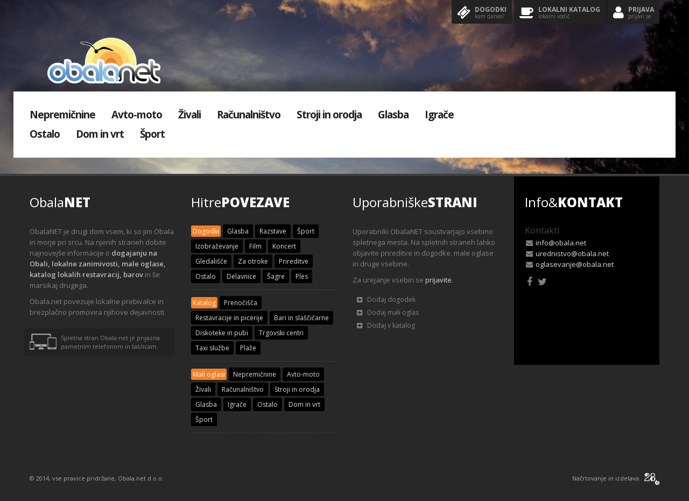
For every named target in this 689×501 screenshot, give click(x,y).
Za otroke (253, 261)
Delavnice (241, 276)
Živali (189, 115)
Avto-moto (136, 115)
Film (255, 246)
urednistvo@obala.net (572, 253)
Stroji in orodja (329, 115)
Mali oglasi (209, 374)
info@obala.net (561, 243)
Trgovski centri (281, 332)
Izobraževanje (216, 246)
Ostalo (45, 134)
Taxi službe (212, 347)
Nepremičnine (62, 115)
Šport (152, 134)
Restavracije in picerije (229, 317)
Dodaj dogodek (386, 299)
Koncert (284, 246)
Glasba (393, 115)
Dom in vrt (100, 134)
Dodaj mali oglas (388, 312)
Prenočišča (240, 302)
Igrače (439, 115)
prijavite (438, 280)
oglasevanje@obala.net (575, 264)
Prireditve (293, 261)
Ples (302, 276)
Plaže (248, 347)
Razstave (272, 231)
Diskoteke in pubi (221, 332)
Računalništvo (248, 115)
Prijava (633, 13)
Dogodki (482, 13)
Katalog (204, 302)
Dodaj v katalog (386, 325)
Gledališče (211, 261)
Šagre (276, 276)
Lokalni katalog (559, 13)
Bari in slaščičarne (301, 317)
